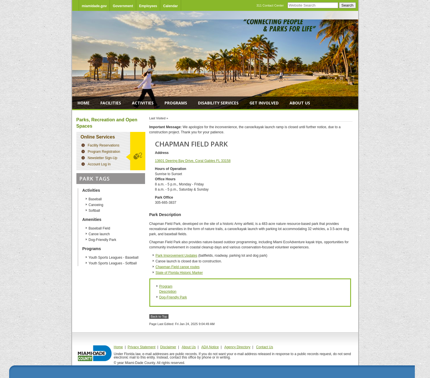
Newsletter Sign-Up (102, 158)
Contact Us (264, 347)
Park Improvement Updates (176, 256)
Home (84, 103)
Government (123, 6)
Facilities (110, 103)
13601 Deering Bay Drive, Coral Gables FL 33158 (193, 161)
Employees (148, 6)
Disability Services (218, 103)
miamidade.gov (94, 6)
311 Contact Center (270, 5)
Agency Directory (237, 347)
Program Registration (104, 152)
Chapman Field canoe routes (178, 267)
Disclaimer (168, 347)
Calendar (170, 6)
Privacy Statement (141, 347)
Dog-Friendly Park (173, 297)
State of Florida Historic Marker (179, 273)
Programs (176, 103)
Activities (143, 103)
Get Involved (264, 103)
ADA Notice (210, 347)
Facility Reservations (104, 145)
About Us (300, 103)
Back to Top (159, 316)
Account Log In (99, 164)
